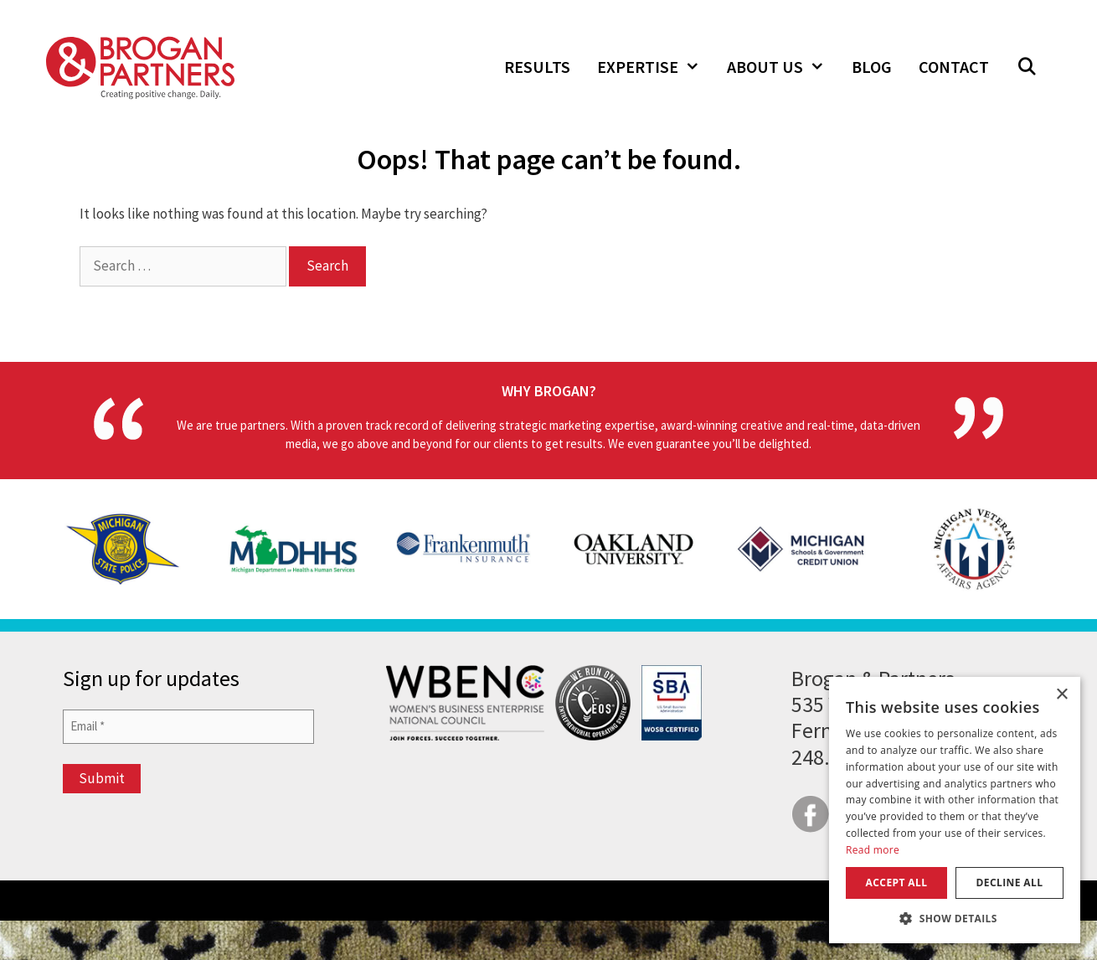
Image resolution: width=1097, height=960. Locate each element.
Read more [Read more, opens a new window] (872, 850)
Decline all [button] (1009, 882)
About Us (782, 67)
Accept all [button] (897, 882)
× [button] (1061, 695)
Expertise (655, 67)
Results (537, 66)
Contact (954, 66)
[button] (1026, 67)
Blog (872, 66)
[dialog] (954, 810)
